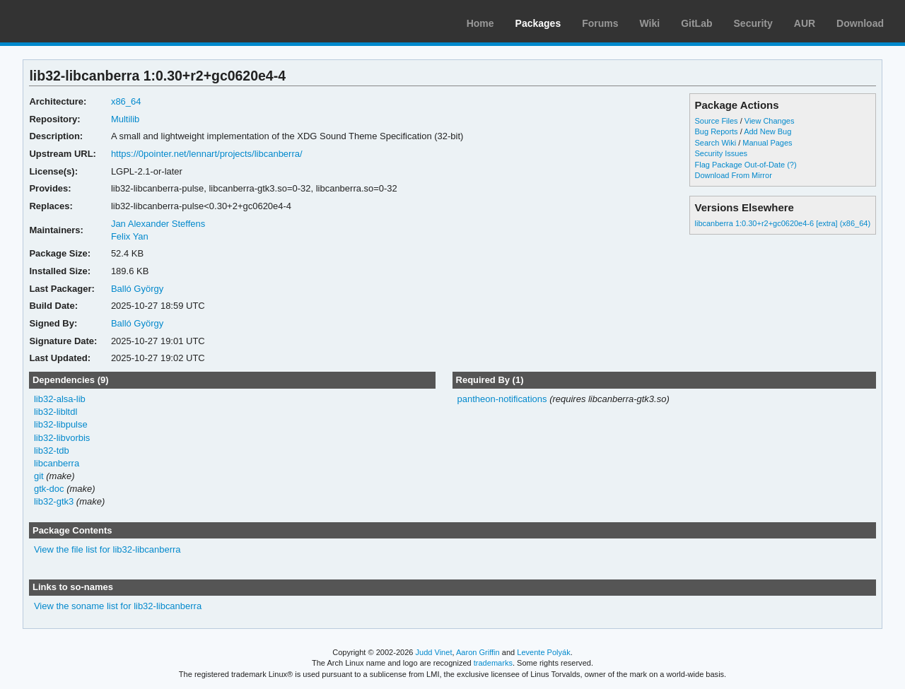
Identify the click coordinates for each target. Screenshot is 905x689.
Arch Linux (78, 21)
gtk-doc (49, 488)
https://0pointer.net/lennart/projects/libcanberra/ (207, 153)
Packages (538, 23)
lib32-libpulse (61, 424)
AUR (804, 23)
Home (480, 23)
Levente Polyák (543, 652)
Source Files (716, 121)
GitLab (696, 23)
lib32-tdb (51, 450)
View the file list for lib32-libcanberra (107, 549)
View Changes (770, 121)
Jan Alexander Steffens (158, 223)
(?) (791, 164)
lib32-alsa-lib (60, 399)
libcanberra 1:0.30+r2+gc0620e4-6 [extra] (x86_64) (783, 223)
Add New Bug (767, 131)
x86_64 (126, 101)
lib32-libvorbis (62, 437)
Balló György (137, 288)
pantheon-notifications (502, 399)
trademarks (493, 663)
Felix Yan (129, 236)
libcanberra (56, 463)
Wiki (650, 23)
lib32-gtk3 (54, 501)
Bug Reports (716, 131)
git (39, 476)
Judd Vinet (434, 652)
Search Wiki (716, 143)
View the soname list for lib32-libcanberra (118, 606)
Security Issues (721, 153)
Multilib (125, 119)
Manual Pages (767, 143)
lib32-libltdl (55, 411)
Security (753, 23)
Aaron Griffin (478, 652)
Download (860, 23)
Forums (600, 23)
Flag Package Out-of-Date (740, 164)
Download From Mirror (733, 175)
